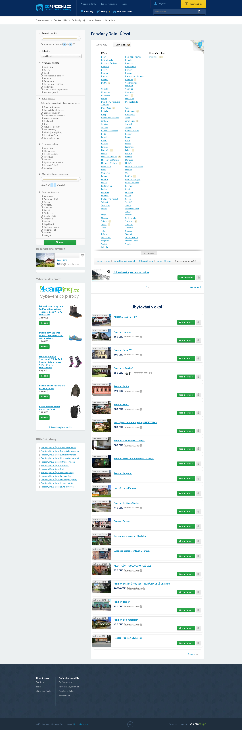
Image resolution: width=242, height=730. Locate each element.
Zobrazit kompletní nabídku (61, 427)
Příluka (104, 182)
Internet (46, 78)
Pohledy (104, 176)
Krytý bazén (48, 224)
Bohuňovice (130, 66)
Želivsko (104, 247)
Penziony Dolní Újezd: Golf (52, 469)
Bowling (46, 232)
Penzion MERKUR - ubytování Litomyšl (134, 458)
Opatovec (105, 173)
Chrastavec (106, 95)
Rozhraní (129, 192)
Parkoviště (47, 86)
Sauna (45, 202)
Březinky (129, 73)
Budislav (129, 79)
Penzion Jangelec (123, 473)
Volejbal (46, 204)
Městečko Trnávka (109, 156)
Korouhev (105, 137)
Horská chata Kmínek (125, 488)
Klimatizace (48, 151)
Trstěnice (129, 227)
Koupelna (47, 156)
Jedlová (104, 127)
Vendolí (128, 234)
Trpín (103, 227)
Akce (125, 4)
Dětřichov (129, 98)
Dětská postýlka (49, 154)
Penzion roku (124, 11)
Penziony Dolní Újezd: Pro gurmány (56, 476)
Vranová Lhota (131, 240)
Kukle (127, 140)
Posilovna (47, 196)
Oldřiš (103, 169)
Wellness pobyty (50, 126)
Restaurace (47, 81)
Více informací (186, 277)
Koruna (128, 137)
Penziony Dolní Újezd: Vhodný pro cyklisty (59, 479)
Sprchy (45, 72)
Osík (127, 173)
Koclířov (128, 134)
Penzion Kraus (121, 404)
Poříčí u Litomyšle (132, 179)
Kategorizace (48, 98)
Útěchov (104, 234)
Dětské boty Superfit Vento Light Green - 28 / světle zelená (51, 335)
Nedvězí (128, 163)
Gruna (128, 108)
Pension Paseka (122, 521)
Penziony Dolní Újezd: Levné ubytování (57, 486)
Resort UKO (62, 260)
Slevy (105, 11)
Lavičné (104, 147)
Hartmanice (130, 111)
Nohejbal (46, 207)
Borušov (128, 70)
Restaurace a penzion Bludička (130, 536)
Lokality (88, 11)
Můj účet (162, 3)
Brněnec (104, 79)
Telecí (103, 224)
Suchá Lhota (130, 218)
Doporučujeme (103, 261)
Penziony (40, 682)
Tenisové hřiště (49, 199)
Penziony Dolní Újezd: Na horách (55, 465)
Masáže (46, 221)
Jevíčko (128, 127)
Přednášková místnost (52, 75)
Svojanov (129, 221)
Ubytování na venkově (53, 115)
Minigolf (46, 235)
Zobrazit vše (149, 253)
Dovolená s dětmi (50, 107)
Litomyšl (104, 150)
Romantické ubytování (52, 110)
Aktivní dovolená (50, 118)
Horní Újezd (130, 114)
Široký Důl (105, 205)
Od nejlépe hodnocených (124, 261)
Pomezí (104, 179)
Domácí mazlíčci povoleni (54, 89)
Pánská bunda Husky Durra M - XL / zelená (52, 387)
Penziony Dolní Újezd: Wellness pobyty (57, 472)
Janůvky (104, 121)
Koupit (44, 322)
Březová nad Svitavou (134, 76)
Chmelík (104, 89)
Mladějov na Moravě (110, 160)
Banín (103, 57)
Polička (128, 176)
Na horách (47, 121)
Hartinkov (105, 111)
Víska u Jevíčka (131, 237)
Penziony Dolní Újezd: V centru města (57, 483)
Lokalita (46, 51)
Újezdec (128, 231)
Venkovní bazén (50, 227)
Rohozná (105, 192)
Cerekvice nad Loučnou (131, 84)
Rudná (128, 195)
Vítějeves (105, 240)
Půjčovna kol (48, 229)
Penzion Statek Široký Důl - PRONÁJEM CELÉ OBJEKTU (142, 583)
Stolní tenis (47, 213)
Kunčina (104, 143)
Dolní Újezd (106, 108)
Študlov (104, 218)
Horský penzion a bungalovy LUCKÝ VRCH (135, 422)
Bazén (45, 70)
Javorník (128, 124)
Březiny (104, 76)
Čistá (127, 95)
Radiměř (128, 186)
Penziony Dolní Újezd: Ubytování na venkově (60, 458)
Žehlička (46, 168)
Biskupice (129, 63)
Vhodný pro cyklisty (51, 132)
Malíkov (128, 153)
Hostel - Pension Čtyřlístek (128, 637)
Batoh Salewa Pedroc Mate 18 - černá (49, 408)
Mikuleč (128, 156)
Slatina (104, 208)
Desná (104, 98)
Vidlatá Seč (106, 237)
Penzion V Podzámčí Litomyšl (129, 440)
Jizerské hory (73, 264)
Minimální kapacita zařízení (55, 174)
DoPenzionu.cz (65, 682)
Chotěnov (105, 92)
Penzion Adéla (121, 386)
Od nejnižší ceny (146, 261)
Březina (104, 73)
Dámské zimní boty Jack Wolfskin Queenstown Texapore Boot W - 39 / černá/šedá (51, 310)
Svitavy (104, 221)
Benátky (128, 60)
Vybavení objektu (50, 62)
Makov (104, 153)
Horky (103, 114)
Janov (127, 117)
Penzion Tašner (121, 601)
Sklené (128, 205)
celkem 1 (195, 287)
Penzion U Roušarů (123, 368)
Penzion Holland (122, 332)
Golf (44, 124)
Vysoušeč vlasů (49, 165)
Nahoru (191, 654)
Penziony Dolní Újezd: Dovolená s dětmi (58, 447)
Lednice (46, 159)
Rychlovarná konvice (52, 162)
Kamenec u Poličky (109, 130)
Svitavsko (153, 57)
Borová (104, 70)
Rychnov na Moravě (109, 199)
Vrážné (104, 244)
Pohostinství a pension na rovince (131, 272)
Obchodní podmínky (82, 724)
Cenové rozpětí (49, 33)
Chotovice (129, 92)
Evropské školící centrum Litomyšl (132, 550)
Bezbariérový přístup (52, 84)
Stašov (104, 214)
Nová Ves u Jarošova (134, 166)
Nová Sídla (106, 166)
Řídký (127, 189)
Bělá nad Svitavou (133, 57)
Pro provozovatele (109, 4)
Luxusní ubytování (50, 112)
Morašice (129, 160)
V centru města (49, 135)
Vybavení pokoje (50, 144)
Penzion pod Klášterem (126, 619)
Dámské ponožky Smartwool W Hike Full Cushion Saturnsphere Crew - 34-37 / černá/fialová (50, 362)
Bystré (104, 83)
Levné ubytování (50, 137)
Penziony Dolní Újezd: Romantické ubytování (60, 451)
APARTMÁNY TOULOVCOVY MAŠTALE (132, 565)
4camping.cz (64, 695)
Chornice (129, 89)
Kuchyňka (47, 67)
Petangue (47, 218)
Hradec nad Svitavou (110, 117)
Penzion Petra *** (123, 350)
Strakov (128, 214)
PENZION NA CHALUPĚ (125, 317)
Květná (128, 143)
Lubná (128, 150)
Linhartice (129, 147)
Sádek (128, 199)
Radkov (104, 189)
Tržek (103, 231)
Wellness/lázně (49, 92)
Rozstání (104, 195)
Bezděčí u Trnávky (109, 63)
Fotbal (45, 210)
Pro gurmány (48, 129)
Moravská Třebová (109, 163)
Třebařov (129, 224)
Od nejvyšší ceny (164, 261)
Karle (103, 134)
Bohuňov (105, 66)
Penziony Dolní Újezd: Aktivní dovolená (58, 462)
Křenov (104, 140)
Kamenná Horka (132, 130)
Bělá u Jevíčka (107, 60)
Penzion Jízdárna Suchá (126, 503)
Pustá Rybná (106, 186)
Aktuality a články (88, 4)
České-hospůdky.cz (67, 691)
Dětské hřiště (48, 215)
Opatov (128, 169)
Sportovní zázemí (50, 192)
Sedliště (128, 202)
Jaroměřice (130, 121)
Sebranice (105, 202)
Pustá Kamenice (132, 182)
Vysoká (128, 244)
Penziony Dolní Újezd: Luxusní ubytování (58, 454)
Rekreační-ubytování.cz (69, 686)
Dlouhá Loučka (131, 102)
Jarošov (104, 124)
